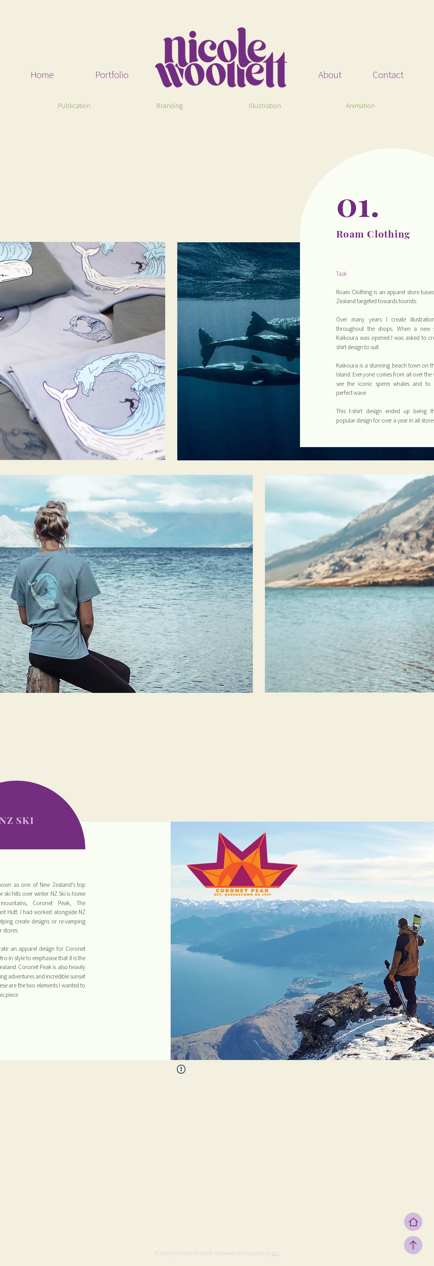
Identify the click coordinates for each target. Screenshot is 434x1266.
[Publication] (74, 106)
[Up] (413, 1245)
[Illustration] (264, 106)
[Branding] (169, 106)
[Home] (413, 1222)
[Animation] (360, 106)
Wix (275, 1253)
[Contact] (373, 75)
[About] (309, 75)
